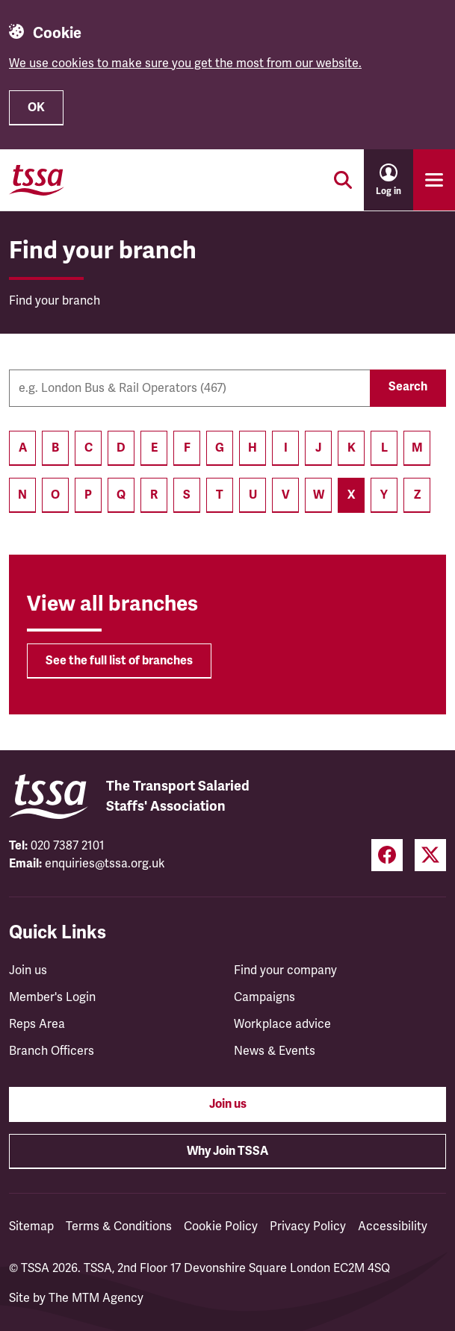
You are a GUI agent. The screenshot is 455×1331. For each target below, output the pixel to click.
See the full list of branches (119, 660)
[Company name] (189, 388)
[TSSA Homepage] (36, 180)
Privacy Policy (308, 1226)
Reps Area (37, 1024)
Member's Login (52, 997)
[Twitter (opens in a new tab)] (430, 855)
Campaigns (264, 997)
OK (36, 107)
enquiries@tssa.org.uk (105, 863)
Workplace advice (282, 1024)
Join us (28, 970)
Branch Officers (51, 1051)
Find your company (285, 970)
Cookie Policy (221, 1226)
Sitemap (31, 1226)
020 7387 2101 (68, 845)
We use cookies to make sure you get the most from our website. (185, 63)
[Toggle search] (343, 180)
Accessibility (392, 1226)
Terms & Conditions (119, 1226)
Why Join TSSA (227, 1151)
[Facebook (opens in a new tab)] (387, 855)
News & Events (274, 1051)
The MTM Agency (96, 1298)
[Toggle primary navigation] (434, 180)
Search (408, 386)
